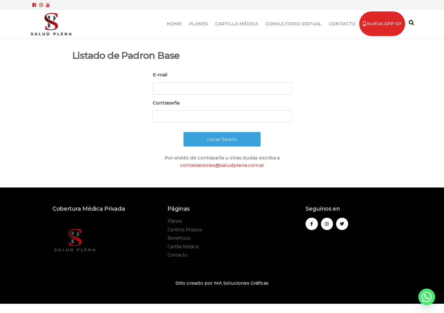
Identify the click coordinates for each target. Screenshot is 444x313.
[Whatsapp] (426, 297)
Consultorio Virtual (293, 24)
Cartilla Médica (236, 24)
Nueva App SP (382, 24)
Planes (198, 24)
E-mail (160, 75)
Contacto (342, 24)
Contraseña (166, 103)
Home (174, 24)
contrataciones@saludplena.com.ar (222, 165)
